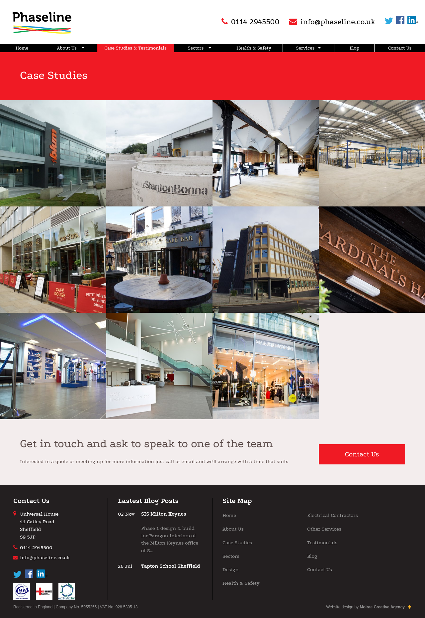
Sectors (200, 48)
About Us (70, 48)
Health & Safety (253, 48)
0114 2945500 (36, 548)
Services (308, 48)
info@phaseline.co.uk (45, 557)
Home (22, 48)
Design (230, 569)
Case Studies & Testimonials (136, 48)
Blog (354, 48)
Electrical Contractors (332, 515)
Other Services (324, 529)
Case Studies (237, 543)
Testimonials (322, 543)
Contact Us (399, 48)
